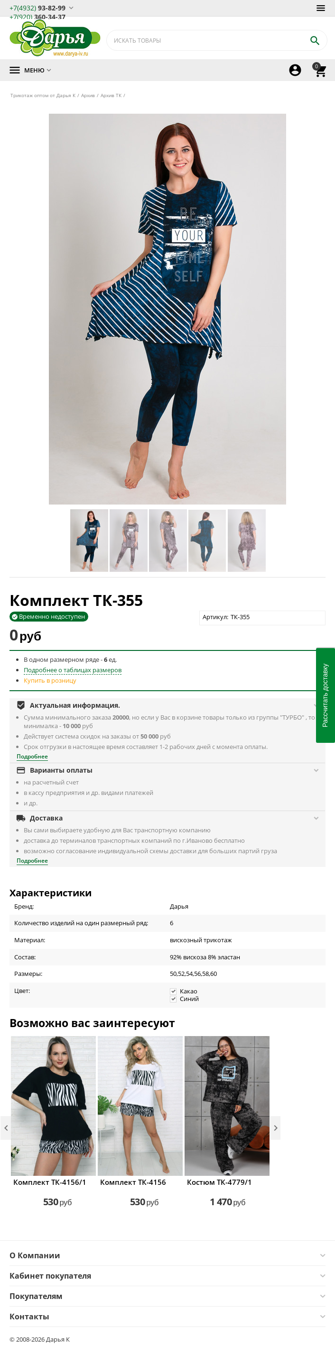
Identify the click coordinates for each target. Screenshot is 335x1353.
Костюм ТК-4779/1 (219, 1182)
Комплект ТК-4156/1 (49, 1182)
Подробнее (32, 756)
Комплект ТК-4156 (133, 1182)
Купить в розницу (50, 680)
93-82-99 (37, 7)
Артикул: (215, 617)
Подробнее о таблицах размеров (72, 670)
